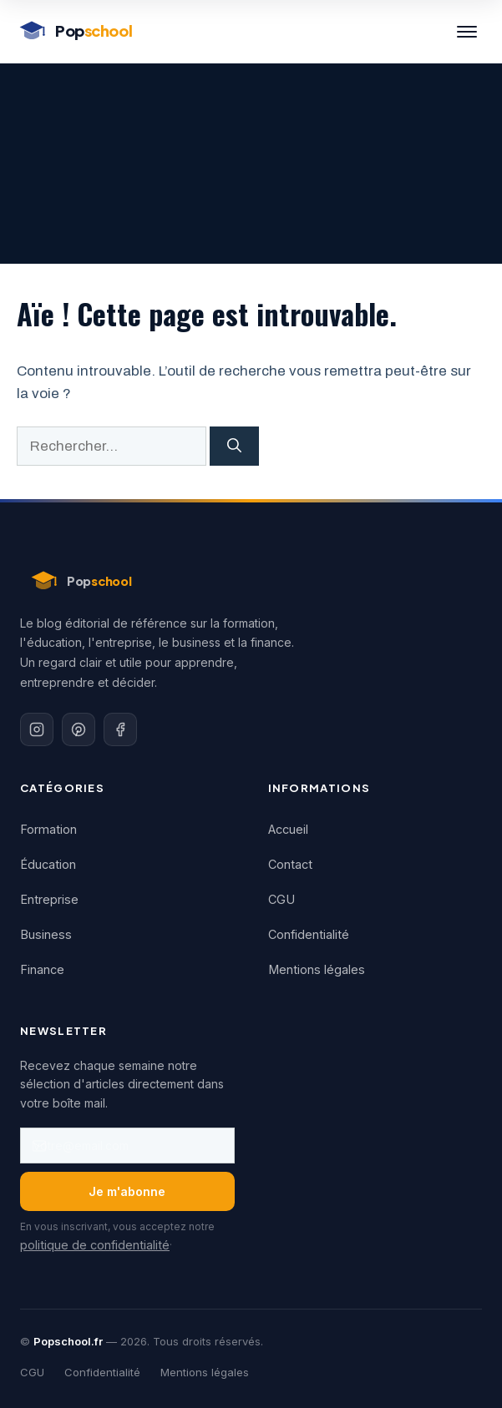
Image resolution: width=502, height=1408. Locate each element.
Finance (42, 969)
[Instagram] (36, 729)
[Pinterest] (78, 729)
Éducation (48, 864)
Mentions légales (316, 969)
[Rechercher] (234, 446)
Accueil (288, 829)
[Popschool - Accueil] (74, 32)
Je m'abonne (127, 1191)
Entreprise (49, 899)
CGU (281, 899)
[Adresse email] (127, 1145)
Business (46, 934)
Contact (290, 864)
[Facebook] (120, 729)
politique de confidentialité (95, 1245)
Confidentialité (308, 934)
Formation (48, 829)
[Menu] (467, 31)
